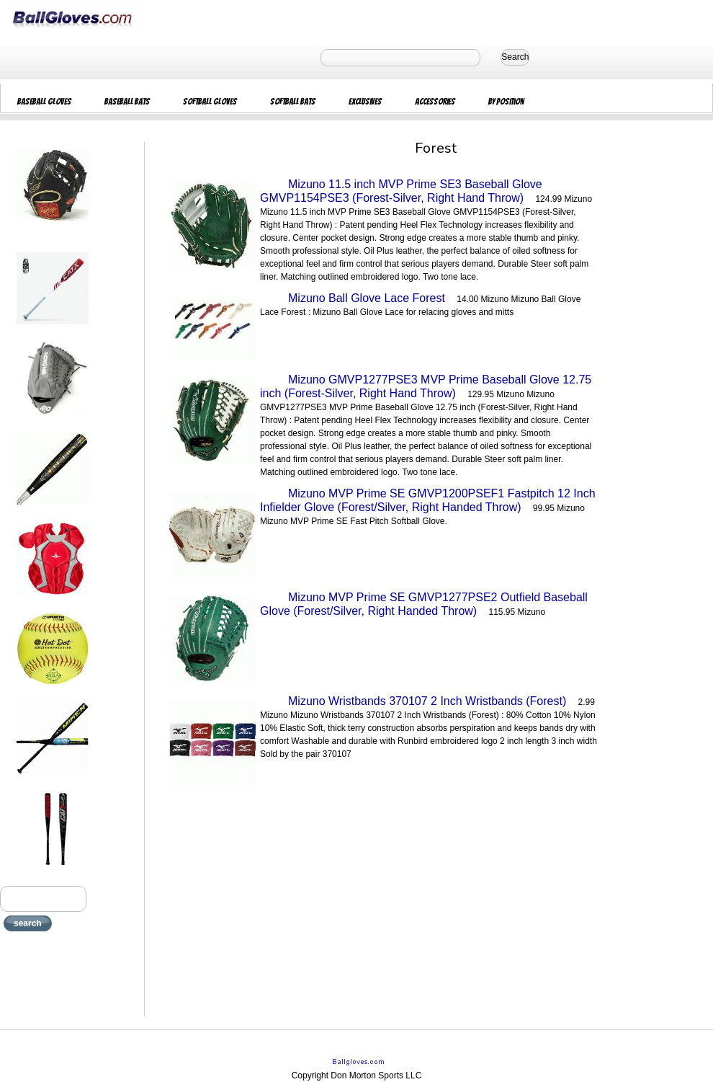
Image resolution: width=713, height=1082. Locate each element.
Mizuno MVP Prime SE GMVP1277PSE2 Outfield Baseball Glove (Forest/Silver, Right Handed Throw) (424, 604)
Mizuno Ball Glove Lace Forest (366, 298)
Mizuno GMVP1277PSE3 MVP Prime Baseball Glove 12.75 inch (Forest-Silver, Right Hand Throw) (425, 386)
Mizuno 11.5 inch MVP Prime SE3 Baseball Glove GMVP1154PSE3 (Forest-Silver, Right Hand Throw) (401, 191)
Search (515, 57)
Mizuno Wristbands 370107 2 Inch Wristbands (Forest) (427, 701)
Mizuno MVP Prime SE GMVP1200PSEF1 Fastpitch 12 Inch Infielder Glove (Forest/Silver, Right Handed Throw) (428, 500)
